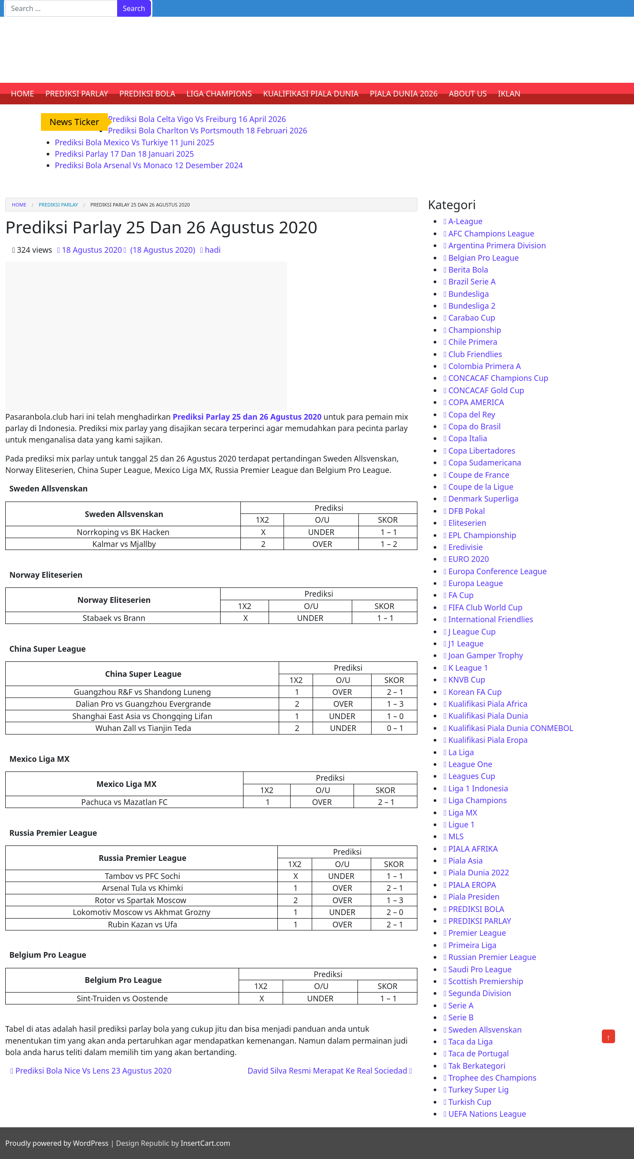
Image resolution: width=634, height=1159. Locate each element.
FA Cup (460, 595)
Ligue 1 (461, 824)
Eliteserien (467, 522)
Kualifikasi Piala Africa (487, 703)
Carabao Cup (471, 317)
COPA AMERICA (476, 402)
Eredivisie (465, 547)
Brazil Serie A (471, 281)
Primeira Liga (472, 945)
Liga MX (462, 812)
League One (470, 764)
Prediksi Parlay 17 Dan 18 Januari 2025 (124, 153)
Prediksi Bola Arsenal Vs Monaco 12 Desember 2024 (149, 165)
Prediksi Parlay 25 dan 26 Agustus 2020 (247, 416)
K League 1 (468, 667)
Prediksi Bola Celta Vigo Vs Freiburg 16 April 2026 (197, 119)
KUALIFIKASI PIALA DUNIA (311, 93)
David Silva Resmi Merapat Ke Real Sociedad (329, 1070)
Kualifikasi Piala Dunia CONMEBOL (510, 728)
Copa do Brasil (474, 426)
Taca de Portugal (478, 1053)
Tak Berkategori (476, 1065)
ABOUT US (468, 93)
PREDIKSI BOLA (147, 93)
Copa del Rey (471, 414)
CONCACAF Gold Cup (486, 390)
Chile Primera (472, 341)
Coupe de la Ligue (480, 486)
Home (19, 204)
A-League (465, 221)
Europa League (475, 583)
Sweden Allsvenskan (485, 1029)
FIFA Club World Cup (485, 607)
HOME (22, 93)
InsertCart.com (205, 1143)
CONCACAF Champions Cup (498, 378)
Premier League (477, 932)
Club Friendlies (475, 354)
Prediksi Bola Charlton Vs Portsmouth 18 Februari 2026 (207, 130)
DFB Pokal (466, 511)
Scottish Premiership (485, 981)
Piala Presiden (473, 896)
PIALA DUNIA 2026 (404, 93)
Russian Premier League (492, 957)
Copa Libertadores (481, 450)
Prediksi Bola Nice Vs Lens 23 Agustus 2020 (91, 1070)
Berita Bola (468, 269)
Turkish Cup (469, 1101)
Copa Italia (467, 438)
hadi (213, 249)
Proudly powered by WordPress (56, 1143)
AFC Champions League (491, 233)
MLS (456, 836)
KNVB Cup (466, 679)
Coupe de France (478, 474)
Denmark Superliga (483, 498)
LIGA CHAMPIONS (219, 93)
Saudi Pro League (480, 969)
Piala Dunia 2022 (478, 872)
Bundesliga (468, 293)
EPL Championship (482, 535)
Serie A (460, 1005)
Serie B (460, 1017)
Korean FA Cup (474, 692)
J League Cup (471, 631)
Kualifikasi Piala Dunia (488, 715)
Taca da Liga (470, 1041)
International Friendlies (490, 619)
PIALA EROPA (472, 884)
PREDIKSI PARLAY (76, 93)
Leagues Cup (471, 776)
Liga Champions (477, 800)
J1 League (465, 643)
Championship (474, 330)
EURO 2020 (468, 559)
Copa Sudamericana (484, 462)
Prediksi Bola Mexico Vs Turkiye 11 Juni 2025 (134, 142)
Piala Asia (465, 860)
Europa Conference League (497, 571)
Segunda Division (479, 993)
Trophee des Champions (492, 1077)
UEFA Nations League (487, 1113)
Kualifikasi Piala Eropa (487, 740)
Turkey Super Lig (478, 1089)
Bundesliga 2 (471, 305)
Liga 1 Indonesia (478, 788)
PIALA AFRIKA (473, 848)
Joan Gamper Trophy (485, 655)
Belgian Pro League (483, 257)
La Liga (461, 752)
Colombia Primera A (484, 366)
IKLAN (509, 93)
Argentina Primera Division (497, 245)
